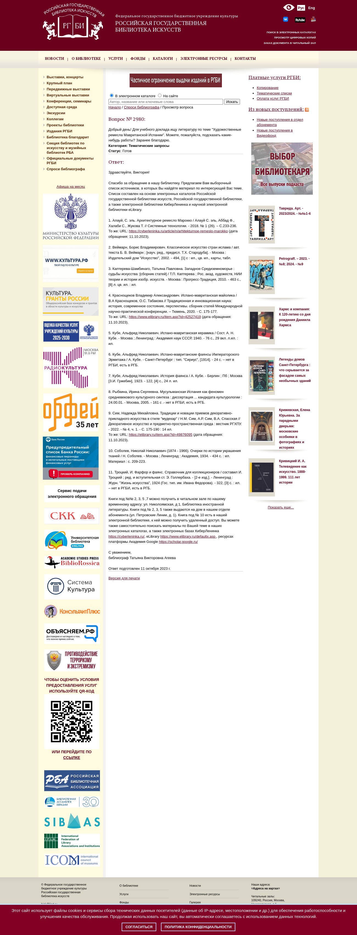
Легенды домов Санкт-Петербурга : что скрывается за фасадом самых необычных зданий (295, 370)
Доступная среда (62, 107)
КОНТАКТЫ (245, 58)
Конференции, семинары (69, 101)
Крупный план (59, 83)
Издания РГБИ (59, 131)
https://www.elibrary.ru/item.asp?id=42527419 (165, 317)
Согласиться (139, 927)
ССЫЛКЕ (71, 757)
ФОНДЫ (137, 58)
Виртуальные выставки (68, 95)
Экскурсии (56, 113)
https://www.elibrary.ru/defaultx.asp (188, 536)
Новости (195, 885)
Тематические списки (274, 93)
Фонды (124, 902)
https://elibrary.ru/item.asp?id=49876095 (160, 434)
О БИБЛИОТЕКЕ (86, 58)
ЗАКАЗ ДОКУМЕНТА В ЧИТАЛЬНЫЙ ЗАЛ (290, 42)
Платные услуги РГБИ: (275, 77)
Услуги (124, 894)
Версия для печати (124, 578)
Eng (311, 8)
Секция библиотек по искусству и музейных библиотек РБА (66, 148)
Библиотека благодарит (68, 137)
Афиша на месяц (71, 187)
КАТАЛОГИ (163, 58)
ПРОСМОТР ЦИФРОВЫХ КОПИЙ (295, 37)
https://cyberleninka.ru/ (126, 536)
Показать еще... (281, 507)
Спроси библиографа (66, 169)
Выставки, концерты (65, 77)
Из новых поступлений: (276, 109)
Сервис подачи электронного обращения (72, 494)
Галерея (195, 902)
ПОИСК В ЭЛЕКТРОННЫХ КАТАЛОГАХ (291, 32)
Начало (114, 107)
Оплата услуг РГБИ (273, 98)
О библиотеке (128, 885)
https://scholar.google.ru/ (178, 542)
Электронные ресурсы (204, 894)
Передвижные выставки (68, 89)
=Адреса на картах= (265, 888)
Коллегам (55, 119)
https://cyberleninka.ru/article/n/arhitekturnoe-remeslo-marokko (178, 231)
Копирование (267, 88)
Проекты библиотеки (65, 125)
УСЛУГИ (115, 58)
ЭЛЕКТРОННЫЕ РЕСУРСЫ (203, 58)
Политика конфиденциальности (198, 927)
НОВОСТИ (54, 58)
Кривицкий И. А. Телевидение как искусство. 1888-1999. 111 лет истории (292, 471)
